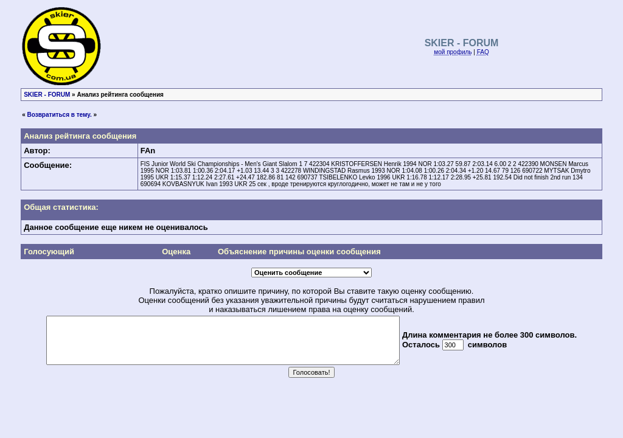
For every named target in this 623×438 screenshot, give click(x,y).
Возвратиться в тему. (59, 114)
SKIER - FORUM (47, 94)
